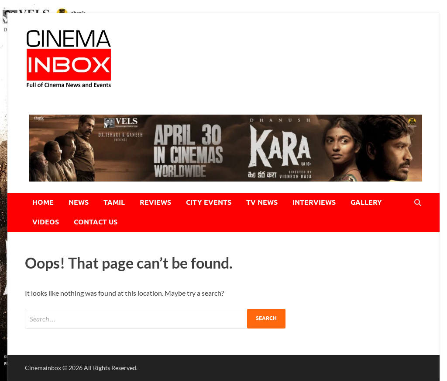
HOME (43, 202)
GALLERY (366, 202)
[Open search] (417, 203)
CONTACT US (95, 222)
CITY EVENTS (208, 202)
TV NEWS (262, 202)
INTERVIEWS (314, 202)
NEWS (79, 202)
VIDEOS (45, 222)
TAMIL (114, 202)
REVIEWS (155, 202)
